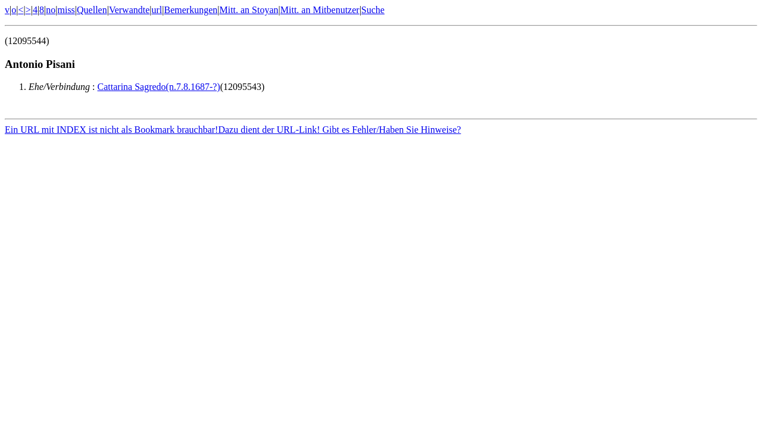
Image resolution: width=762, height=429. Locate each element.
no (50, 10)
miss (65, 10)
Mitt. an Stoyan (248, 10)
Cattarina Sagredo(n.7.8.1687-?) (159, 87)
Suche (373, 10)
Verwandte (129, 10)
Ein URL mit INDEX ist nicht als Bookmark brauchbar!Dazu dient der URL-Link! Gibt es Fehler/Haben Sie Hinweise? (233, 131)
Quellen (92, 10)
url (157, 10)
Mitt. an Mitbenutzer (320, 10)
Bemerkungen (191, 10)
